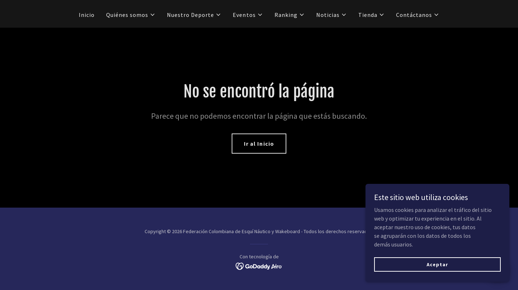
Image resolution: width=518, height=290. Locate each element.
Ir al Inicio (259, 143)
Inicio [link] (87, 14)
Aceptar (437, 264)
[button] (130, 14)
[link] (259, 265)
